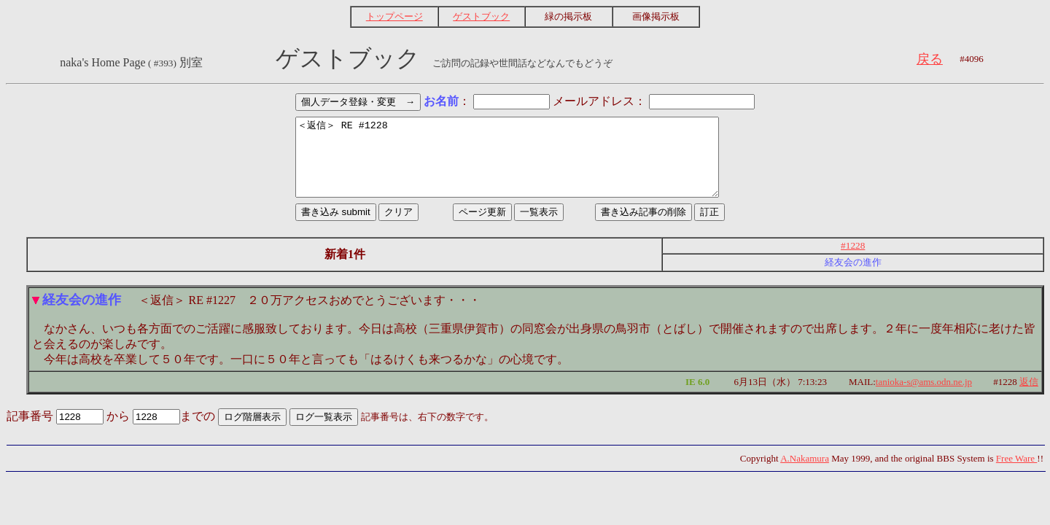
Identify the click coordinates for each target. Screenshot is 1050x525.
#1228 (853, 260)
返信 (1028, 397)
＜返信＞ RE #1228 (525, 165)
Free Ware (1016, 473)
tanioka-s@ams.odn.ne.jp (924, 397)
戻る (930, 59)
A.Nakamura (804, 473)
